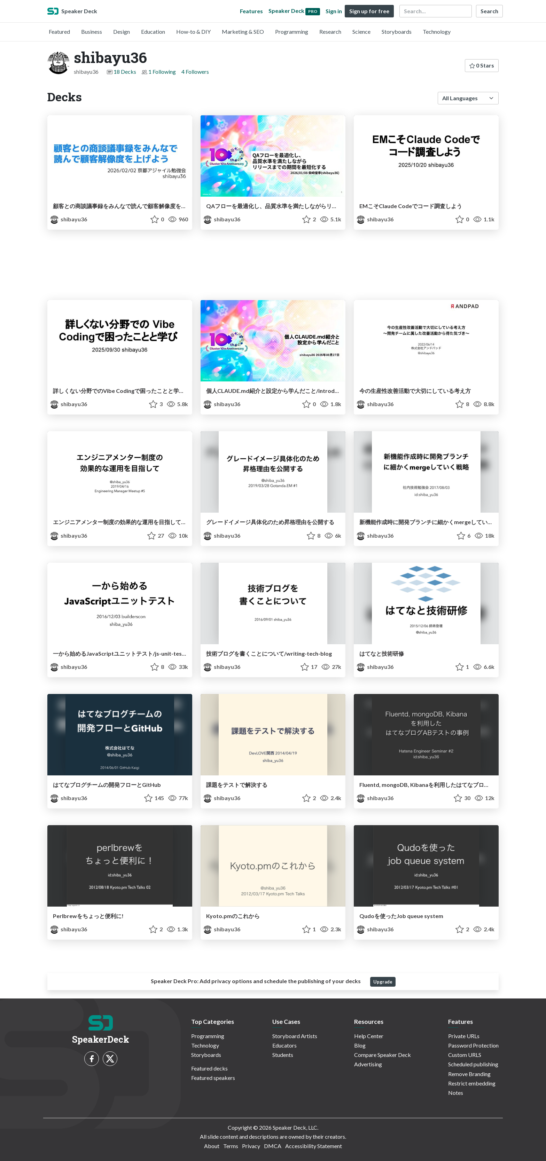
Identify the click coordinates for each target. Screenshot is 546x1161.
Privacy (251, 1146)
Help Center (368, 1036)
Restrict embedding (472, 1083)
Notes (455, 1092)
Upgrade (382, 982)
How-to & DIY (193, 31)
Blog (360, 1045)
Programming (291, 31)
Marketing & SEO (243, 31)
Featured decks (209, 1068)
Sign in (334, 11)
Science (361, 31)
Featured (59, 31)
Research (330, 31)
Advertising (368, 1064)
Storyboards (397, 31)
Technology (437, 31)
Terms (230, 1146)
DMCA (272, 1146)
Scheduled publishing (473, 1064)
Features (251, 11)
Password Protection (473, 1045)
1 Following (162, 71)
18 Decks (125, 71)
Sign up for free (369, 11)
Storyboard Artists (294, 1036)
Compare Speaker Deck (382, 1054)
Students (282, 1054)
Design (121, 31)
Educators (284, 1045)
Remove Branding (469, 1074)
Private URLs (463, 1036)
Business (91, 31)
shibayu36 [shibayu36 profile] (68, 219)
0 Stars (481, 65)
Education (153, 31)
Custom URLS (464, 1054)
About (211, 1146)
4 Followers (195, 71)
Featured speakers (213, 1077)
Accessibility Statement (313, 1146)
